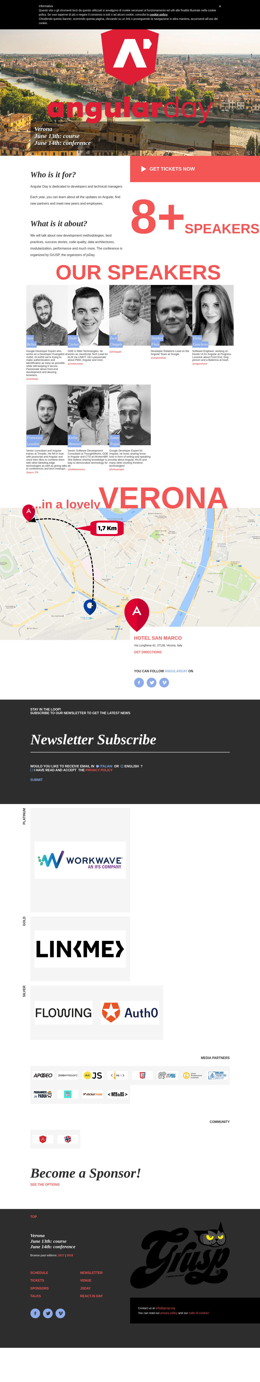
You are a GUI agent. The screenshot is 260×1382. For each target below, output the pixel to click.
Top (33, 1216)
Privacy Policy (99, 770)
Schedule (39, 1273)
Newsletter (91, 1273)
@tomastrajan (116, 469)
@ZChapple (115, 352)
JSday (85, 1288)
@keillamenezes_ (77, 469)
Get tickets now (166, 169)
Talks (35, 1296)
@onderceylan (75, 363)
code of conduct (199, 1313)
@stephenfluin (158, 358)
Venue (85, 1280)
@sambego (32, 379)
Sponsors (39, 1288)
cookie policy (159, 14)
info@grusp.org (165, 1308)
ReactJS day (91, 1296)
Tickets (37, 1280)
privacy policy (169, 1313)
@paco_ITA (32, 472)
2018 (70, 1255)
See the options (45, 1184)
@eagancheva (199, 363)
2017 (61, 1255)
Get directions (148, 652)
